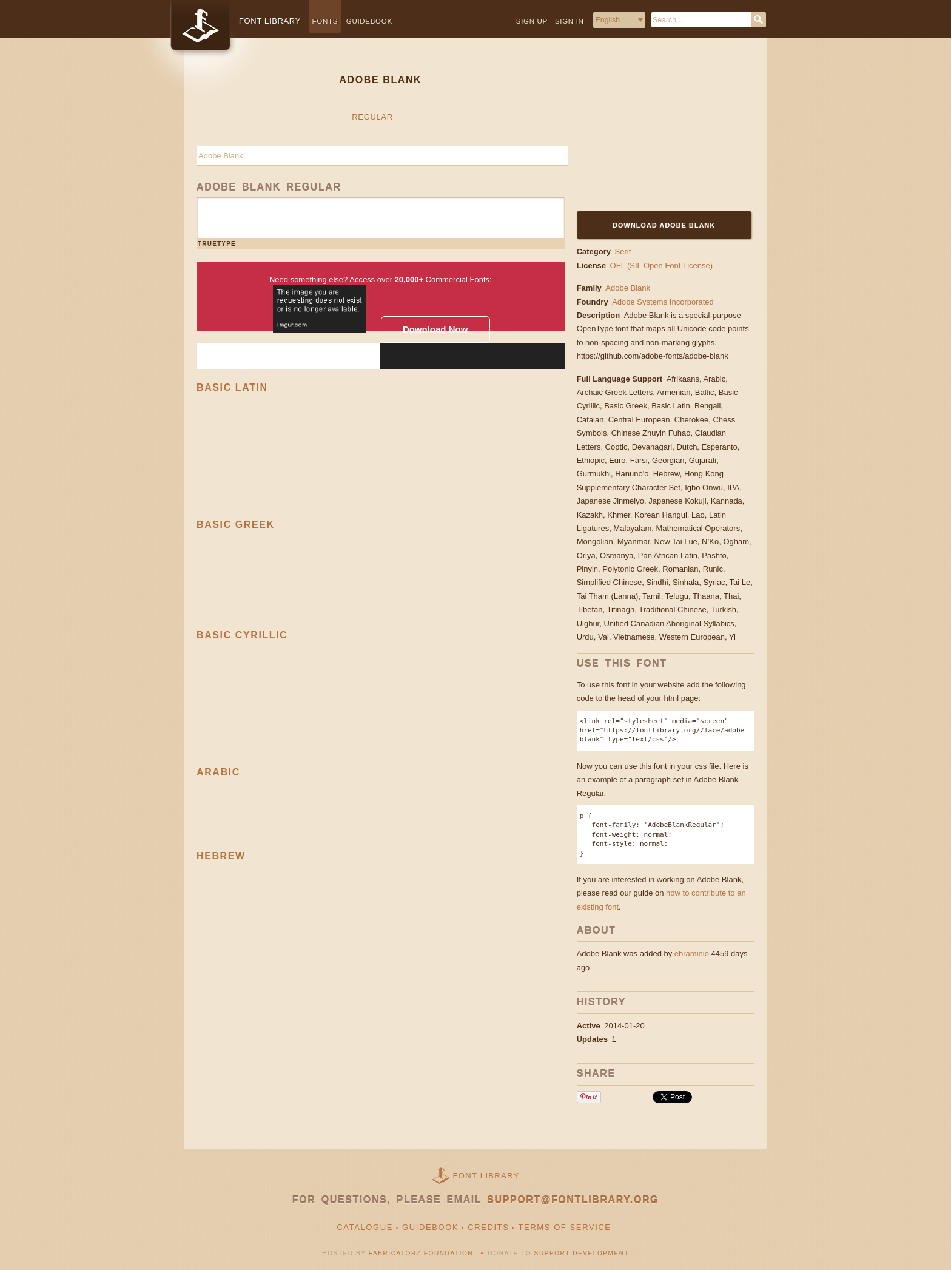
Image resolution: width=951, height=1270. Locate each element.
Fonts (325, 21)
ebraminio (691, 953)
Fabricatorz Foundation (421, 1253)
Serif (623, 251)
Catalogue (365, 1227)
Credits (488, 1227)
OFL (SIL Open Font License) (661, 265)
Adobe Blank (627, 287)
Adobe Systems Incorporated (664, 301)
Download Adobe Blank (664, 225)
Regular (372, 116)
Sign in (569, 21)
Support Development (581, 1253)
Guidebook (369, 21)
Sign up (532, 21)
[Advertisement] (652, 132)
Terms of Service (564, 1227)
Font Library (486, 1175)
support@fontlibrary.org (573, 1200)
